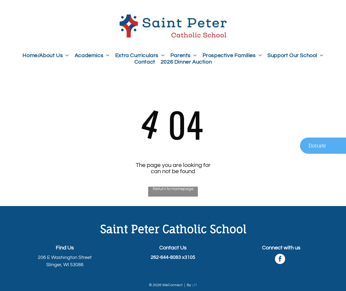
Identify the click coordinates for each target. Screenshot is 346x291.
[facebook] (280, 259)
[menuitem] (46, 55)
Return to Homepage (173, 189)
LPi (194, 285)
